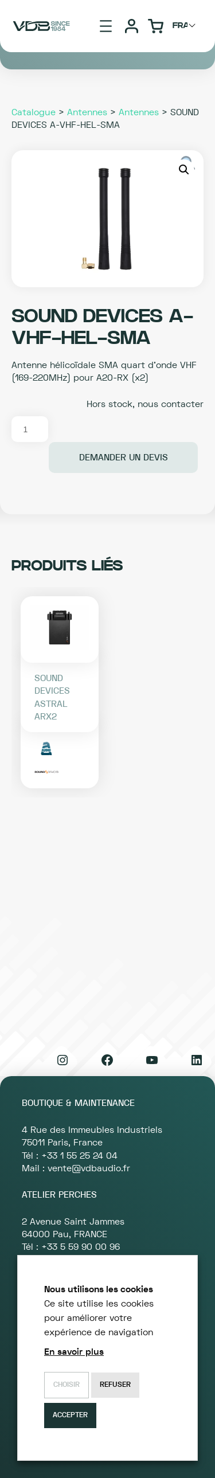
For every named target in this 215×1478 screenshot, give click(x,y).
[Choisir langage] (186, 26)
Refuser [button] (115, 1385)
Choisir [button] (66, 1385)
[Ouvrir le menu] (106, 26)
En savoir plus (74, 1351)
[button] (184, 169)
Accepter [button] (70, 1415)
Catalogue (33, 112)
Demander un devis (123, 457)
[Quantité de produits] (29, 429)
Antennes (87, 112)
